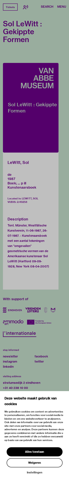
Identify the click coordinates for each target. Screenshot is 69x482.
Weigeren (34, 463)
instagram (10, 361)
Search (47, 7)
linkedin (8, 367)
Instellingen (34, 472)
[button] (31, 108)
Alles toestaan (34, 452)
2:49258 (22, 202)
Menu (61, 7)
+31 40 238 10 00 (15, 388)
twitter (39, 361)
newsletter (10, 356)
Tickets (10, 7)
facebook (41, 356)
